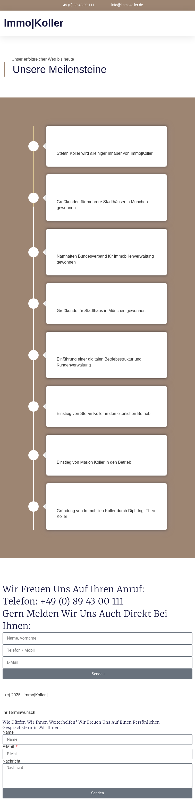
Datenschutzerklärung (93, 694)
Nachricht (11, 761)
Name (8, 732)
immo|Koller (33, 23)
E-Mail (9, 747)
